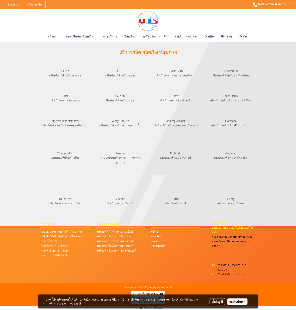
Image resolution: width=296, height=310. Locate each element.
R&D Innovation (186, 36)
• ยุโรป (155, 231)
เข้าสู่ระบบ (13, 4)
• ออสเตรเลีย (158, 246)
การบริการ (110, 36)
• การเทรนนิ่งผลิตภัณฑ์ (53, 255)
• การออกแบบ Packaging (54, 246)
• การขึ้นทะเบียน (49, 241)
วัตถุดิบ (209, 36)
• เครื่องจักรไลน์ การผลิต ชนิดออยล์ (116, 250)
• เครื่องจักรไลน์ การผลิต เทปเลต (114, 246)
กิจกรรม (226, 36)
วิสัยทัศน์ (130, 36)
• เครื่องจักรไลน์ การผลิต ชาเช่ (113, 236)
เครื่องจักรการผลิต (155, 36)
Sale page (241, 274)
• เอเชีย (155, 241)
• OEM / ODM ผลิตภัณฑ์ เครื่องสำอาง (61, 236)
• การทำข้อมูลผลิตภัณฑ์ (54, 250)
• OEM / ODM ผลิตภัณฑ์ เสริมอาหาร (61, 231)
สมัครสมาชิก (34, 4)
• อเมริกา (156, 236)
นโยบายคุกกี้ (74, 303)
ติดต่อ (243, 36)
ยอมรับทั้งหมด (237, 301)
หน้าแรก (53, 36)
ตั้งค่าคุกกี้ (217, 301)
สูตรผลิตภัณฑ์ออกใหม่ (81, 36)
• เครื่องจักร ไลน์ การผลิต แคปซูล (115, 241)
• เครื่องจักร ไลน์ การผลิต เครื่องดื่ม (115, 231)
